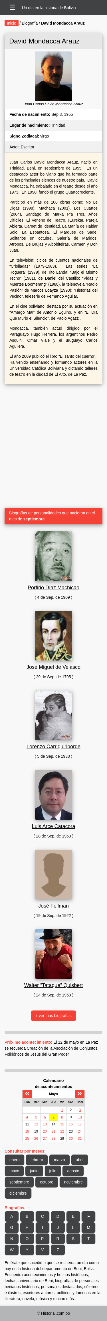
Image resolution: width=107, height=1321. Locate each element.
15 (62, 1124)
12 (36, 1124)
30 (71, 1139)
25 (27, 1139)
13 (45, 1124)
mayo (14, 1171)
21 (53, 1131)
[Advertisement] (53, 443)
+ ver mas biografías (53, 1015)
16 (71, 1124)
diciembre (18, 1193)
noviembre (73, 1182)
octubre (46, 1182)
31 (80, 1139)
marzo (59, 1159)
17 (80, 1124)
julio (52, 1171)
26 (36, 1139)
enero (14, 1159)
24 (80, 1131)
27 (45, 1139)
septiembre (19, 1182)
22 (62, 1131)
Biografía (30, 23)
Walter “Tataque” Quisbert (53, 985)
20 (45, 1131)
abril (79, 1159)
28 (53, 1139)
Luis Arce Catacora (53, 826)
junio (34, 1171)
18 (27, 1131)
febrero (37, 1159)
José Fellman (53, 906)
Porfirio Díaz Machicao (53, 587)
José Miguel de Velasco (53, 667)
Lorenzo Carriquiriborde (53, 746)
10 (80, 1117)
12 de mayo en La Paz (78, 1042)
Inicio (11, 23)
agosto (73, 1171)
